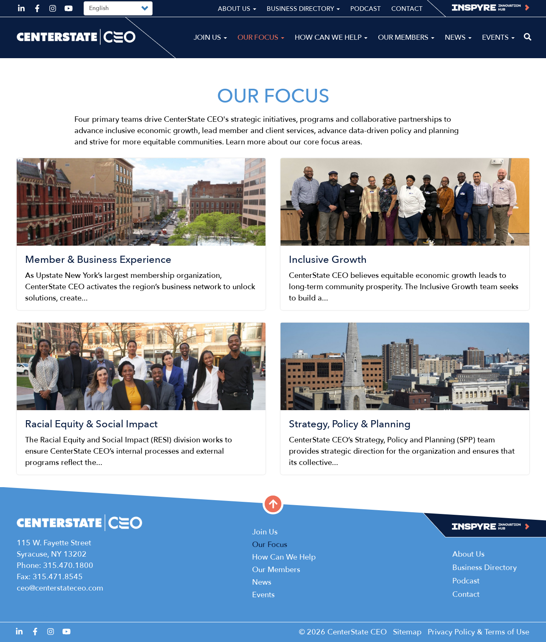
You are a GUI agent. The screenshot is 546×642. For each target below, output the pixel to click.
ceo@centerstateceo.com (60, 588)
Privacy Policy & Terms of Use (478, 632)
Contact (407, 9)
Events (498, 37)
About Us (237, 9)
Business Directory (303, 9)
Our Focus (260, 37)
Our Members (406, 37)
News (458, 37)
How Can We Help (331, 37)
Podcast (365, 9)
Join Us (210, 37)
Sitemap (407, 632)
